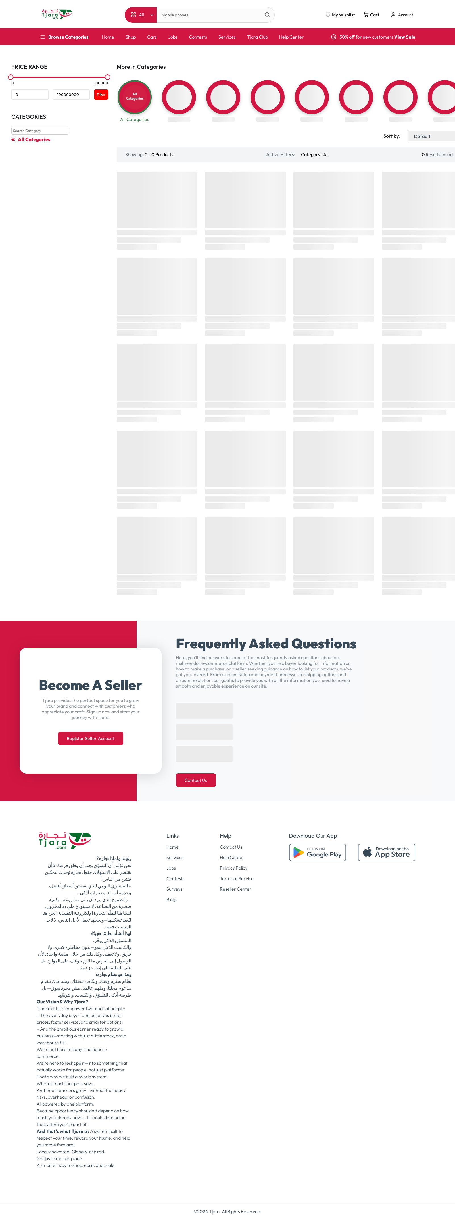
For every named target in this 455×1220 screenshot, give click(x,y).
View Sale (404, 37)
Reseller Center (235, 889)
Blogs (171, 899)
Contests (198, 37)
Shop (131, 37)
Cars (152, 37)
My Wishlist (340, 15)
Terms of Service (237, 878)
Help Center (291, 37)
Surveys (174, 889)
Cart (371, 15)
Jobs (173, 37)
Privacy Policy (233, 868)
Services (227, 37)
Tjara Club (257, 37)
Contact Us (196, 780)
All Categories (34, 139)
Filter (101, 94)
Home (108, 37)
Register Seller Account (90, 738)
